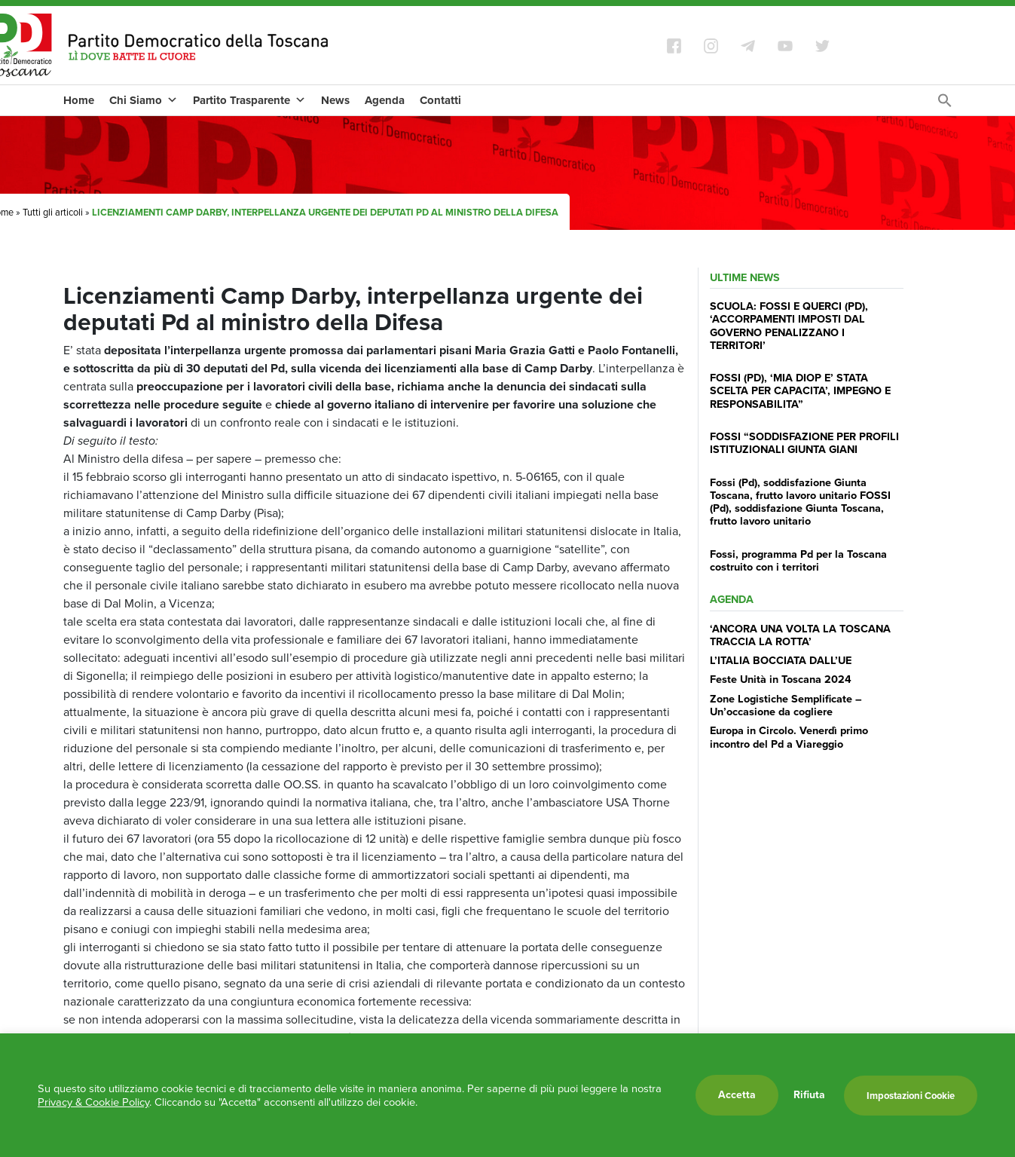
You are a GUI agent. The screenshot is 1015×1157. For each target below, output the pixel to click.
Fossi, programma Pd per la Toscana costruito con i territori (798, 560)
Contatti (440, 100)
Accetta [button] (737, 1095)
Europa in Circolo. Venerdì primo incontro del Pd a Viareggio (789, 736)
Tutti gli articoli (53, 212)
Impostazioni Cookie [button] (911, 1095)
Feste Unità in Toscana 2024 (780, 679)
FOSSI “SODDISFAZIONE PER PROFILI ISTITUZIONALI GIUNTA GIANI (804, 443)
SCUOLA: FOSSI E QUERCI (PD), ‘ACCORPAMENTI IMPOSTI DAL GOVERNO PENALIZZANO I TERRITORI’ (789, 326)
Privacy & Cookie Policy (93, 1102)
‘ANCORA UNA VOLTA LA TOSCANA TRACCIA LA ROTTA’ (800, 635)
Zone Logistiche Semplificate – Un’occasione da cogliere (786, 705)
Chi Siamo (143, 100)
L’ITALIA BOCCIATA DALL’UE (780, 660)
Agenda (385, 100)
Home (78, 100)
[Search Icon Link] (944, 104)
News (335, 100)
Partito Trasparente (249, 100)
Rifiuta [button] (809, 1095)
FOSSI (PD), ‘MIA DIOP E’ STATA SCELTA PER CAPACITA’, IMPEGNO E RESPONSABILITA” (800, 390)
